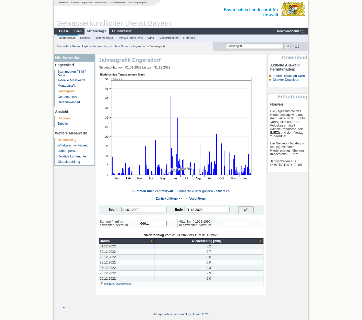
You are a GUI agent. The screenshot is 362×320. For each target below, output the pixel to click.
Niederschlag (67, 37)
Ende (179, 209)
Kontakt (75, 2)
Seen (78, 31)
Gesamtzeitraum (69, 97)
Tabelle (63, 123)
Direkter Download (286, 80)
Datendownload (69, 102)
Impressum (87, 2)
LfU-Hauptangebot (137, 2)
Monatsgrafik (67, 85)
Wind (151, 37)
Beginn (113, 209)
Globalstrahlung (168, 37)
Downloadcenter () (291, 31)
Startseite (63, 2)
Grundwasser (122, 31)
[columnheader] (126, 241)
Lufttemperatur (103, 37)
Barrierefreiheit (118, 2)
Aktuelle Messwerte (72, 80)
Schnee (85, 37)
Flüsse (64, 31)
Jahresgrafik (66, 91)
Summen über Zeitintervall (152, 191)
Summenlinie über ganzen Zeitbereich (202, 191)
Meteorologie (96, 31)
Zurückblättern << (169, 198)
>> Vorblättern (195, 198)
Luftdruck (189, 37)
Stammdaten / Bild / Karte (72, 73)
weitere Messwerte (117, 284)
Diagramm (65, 118)
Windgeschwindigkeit (73, 145)
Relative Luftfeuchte (130, 37)
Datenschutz (101, 2)
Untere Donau (120, 46)
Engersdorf (139, 46)
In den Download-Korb (289, 76)
